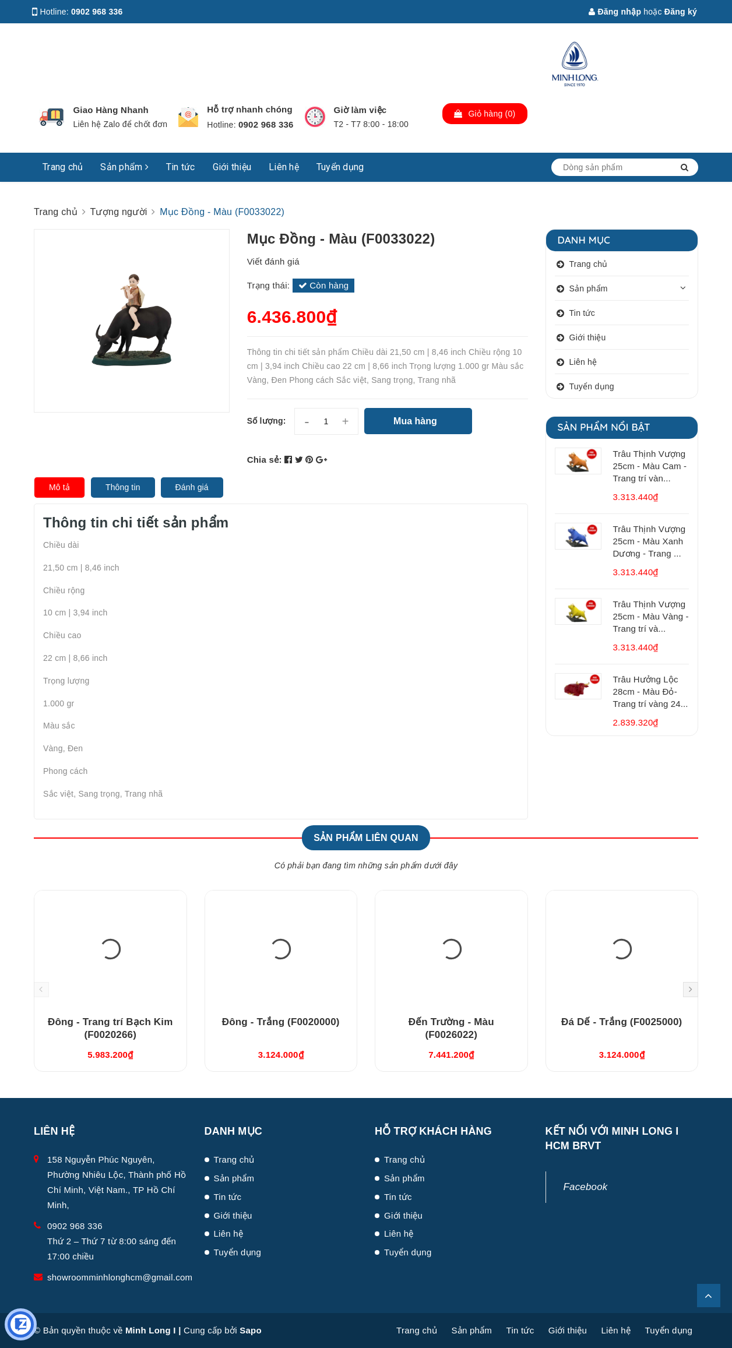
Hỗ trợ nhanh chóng (250, 109)
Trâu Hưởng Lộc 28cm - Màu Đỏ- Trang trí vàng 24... (650, 691)
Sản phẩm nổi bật (604, 427)
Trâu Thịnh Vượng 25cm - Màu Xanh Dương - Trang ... (649, 541)
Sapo (251, 1330)
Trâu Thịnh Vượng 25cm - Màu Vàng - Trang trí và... (651, 616)
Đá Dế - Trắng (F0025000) (621, 1021)
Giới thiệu (232, 167)
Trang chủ (63, 167)
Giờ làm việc (360, 110)
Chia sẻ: (264, 459)
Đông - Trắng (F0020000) (281, 1021)
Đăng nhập (615, 11)
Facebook (586, 1186)
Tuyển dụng (340, 167)
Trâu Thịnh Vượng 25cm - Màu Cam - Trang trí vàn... (650, 466)
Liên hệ (284, 167)
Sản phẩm (124, 167)
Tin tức (180, 167)
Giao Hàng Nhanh (111, 110)
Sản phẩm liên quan (366, 838)
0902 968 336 (97, 11)
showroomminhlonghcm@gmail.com (119, 1277)
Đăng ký (680, 11)
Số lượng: (266, 420)
